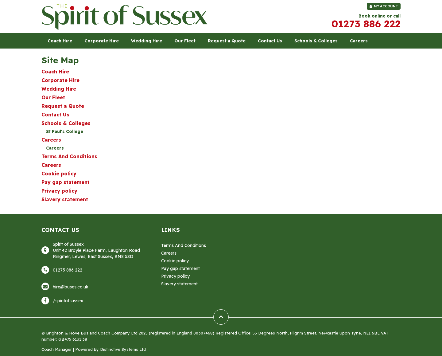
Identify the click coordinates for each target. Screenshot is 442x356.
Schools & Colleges (316, 41)
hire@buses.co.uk (70, 287)
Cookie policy (58, 173)
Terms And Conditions (69, 156)
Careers (359, 41)
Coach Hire (60, 41)
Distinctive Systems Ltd (123, 349)
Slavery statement (64, 199)
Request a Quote (227, 41)
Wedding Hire (146, 41)
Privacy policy (59, 191)
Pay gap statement (65, 182)
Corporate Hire (101, 41)
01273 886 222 (366, 24)
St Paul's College (64, 131)
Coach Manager (56, 349)
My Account (384, 6)
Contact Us (270, 41)
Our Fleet (185, 41)
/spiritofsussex (68, 300)
